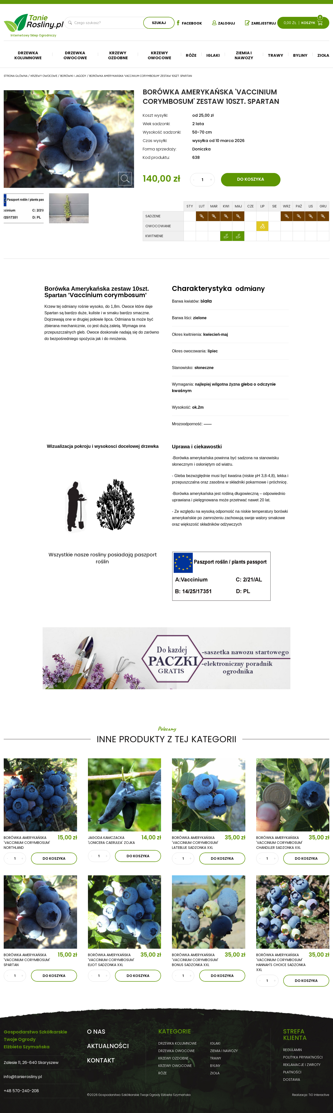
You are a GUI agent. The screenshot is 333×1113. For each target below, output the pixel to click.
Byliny (300, 55)
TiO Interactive (318, 1095)
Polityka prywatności (303, 1057)
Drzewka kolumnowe (28, 55)
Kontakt (101, 1060)
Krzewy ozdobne (118, 55)
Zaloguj (223, 23)
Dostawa (291, 1079)
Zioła (323, 55)
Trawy (275, 55)
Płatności (292, 1072)
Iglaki (213, 55)
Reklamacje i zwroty (301, 1064)
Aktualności (108, 1046)
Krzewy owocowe (159, 55)
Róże (191, 55)
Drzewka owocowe (75, 55)
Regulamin (292, 1049)
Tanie (45, 20)
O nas (96, 1031)
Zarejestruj (260, 23)
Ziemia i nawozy (244, 55)
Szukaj (159, 22)
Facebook (189, 23)
